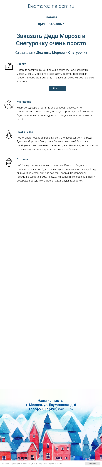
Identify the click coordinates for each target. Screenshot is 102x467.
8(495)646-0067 (51, 24)
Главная (51, 17)
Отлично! (93, 464)
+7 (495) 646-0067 (59, 409)
